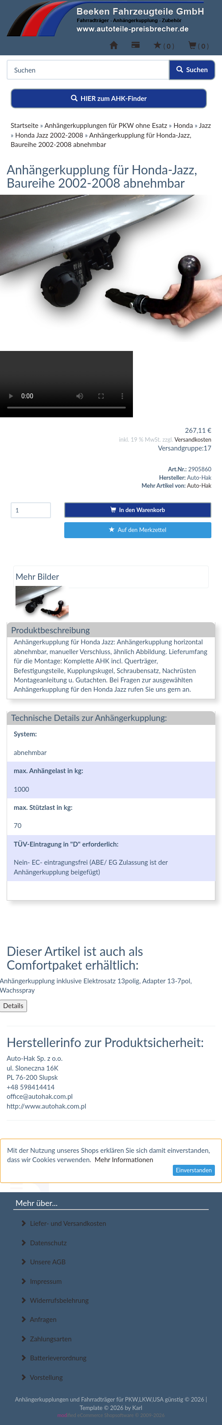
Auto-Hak (199, 485)
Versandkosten (193, 439)
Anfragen (38, 1319)
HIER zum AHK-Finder (109, 98)
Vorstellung (41, 1377)
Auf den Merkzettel (137, 529)
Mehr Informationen (124, 1159)
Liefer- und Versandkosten (63, 1223)
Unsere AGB (43, 1262)
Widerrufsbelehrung (54, 1300)
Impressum (41, 1281)
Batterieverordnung (53, 1358)
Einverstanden (194, 1170)
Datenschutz (43, 1243)
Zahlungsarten (46, 1339)
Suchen (192, 69)
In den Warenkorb (137, 509)
